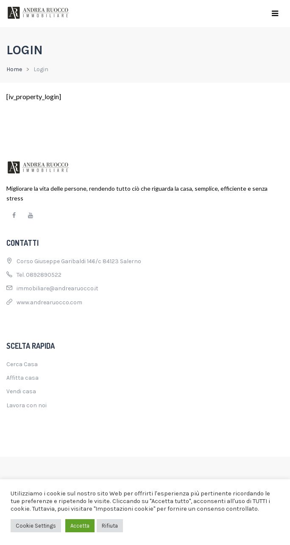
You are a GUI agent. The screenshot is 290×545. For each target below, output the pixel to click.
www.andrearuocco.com (49, 302)
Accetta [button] (79, 526)
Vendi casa (21, 391)
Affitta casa (22, 377)
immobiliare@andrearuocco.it (57, 288)
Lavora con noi (26, 405)
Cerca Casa (22, 364)
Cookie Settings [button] (36, 526)
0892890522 (43, 274)
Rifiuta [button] (110, 526)
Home (14, 69)
